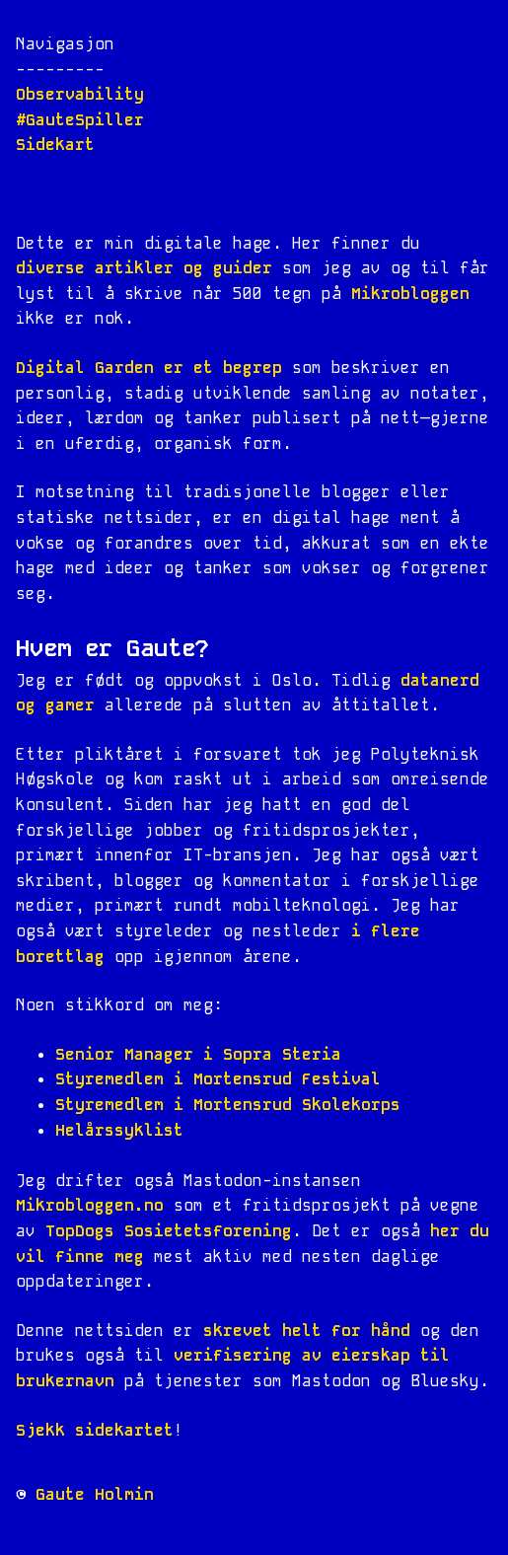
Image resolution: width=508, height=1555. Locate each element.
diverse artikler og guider (144, 268)
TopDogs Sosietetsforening (168, 1231)
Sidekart (55, 144)
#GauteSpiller (80, 120)
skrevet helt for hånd (306, 1330)
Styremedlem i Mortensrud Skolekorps (227, 1104)
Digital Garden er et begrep (149, 367)
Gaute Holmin (95, 1494)
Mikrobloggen (410, 293)
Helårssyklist (119, 1130)
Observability (80, 94)
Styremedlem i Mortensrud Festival (218, 1079)
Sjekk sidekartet (95, 1430)
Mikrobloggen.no (90, 1205)
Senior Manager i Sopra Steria (198, 1054)
